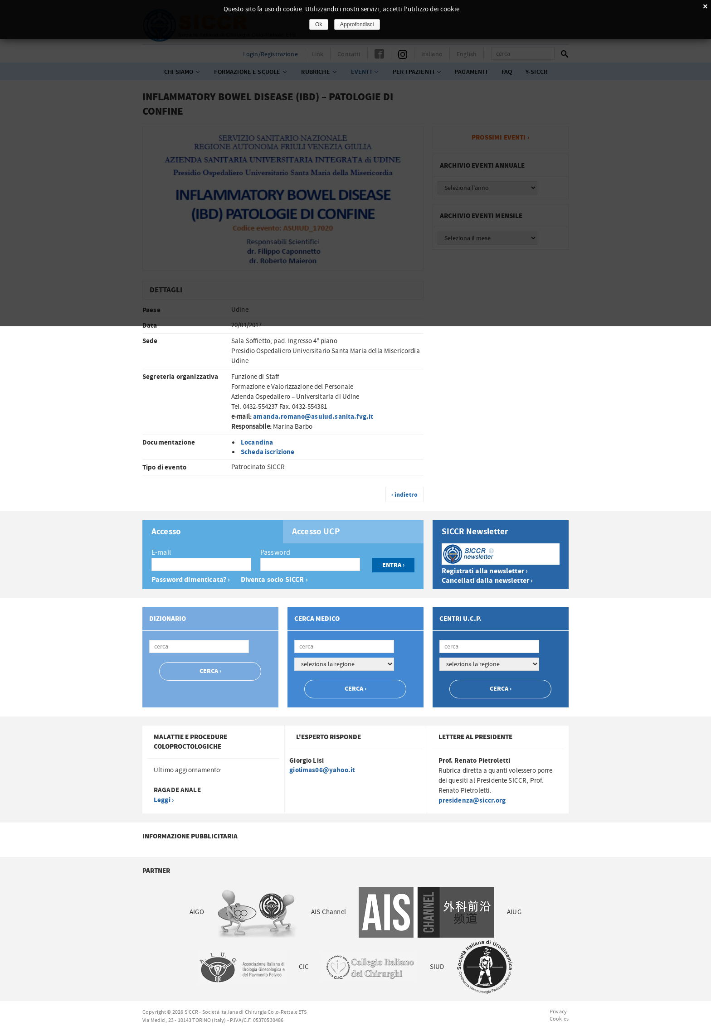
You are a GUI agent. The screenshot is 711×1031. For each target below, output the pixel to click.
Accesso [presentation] (166, 532)
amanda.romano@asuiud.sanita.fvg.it (313, 416)
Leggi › (164, 800)
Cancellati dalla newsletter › (487, 581)
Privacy (558, 1011)
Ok (318, 24)
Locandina (257, 442)
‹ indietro (404, 495)
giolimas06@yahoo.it (322, 770)
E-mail (161, 552)
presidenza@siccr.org (472, 800)
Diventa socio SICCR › (274, 580)
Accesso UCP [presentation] (316, 532)
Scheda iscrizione (268, 452)
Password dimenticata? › (190, 580)
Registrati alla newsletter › (485, 571)
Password (275, 552)
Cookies (559, 1018)
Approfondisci (357, 24)
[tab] (212, 531)
